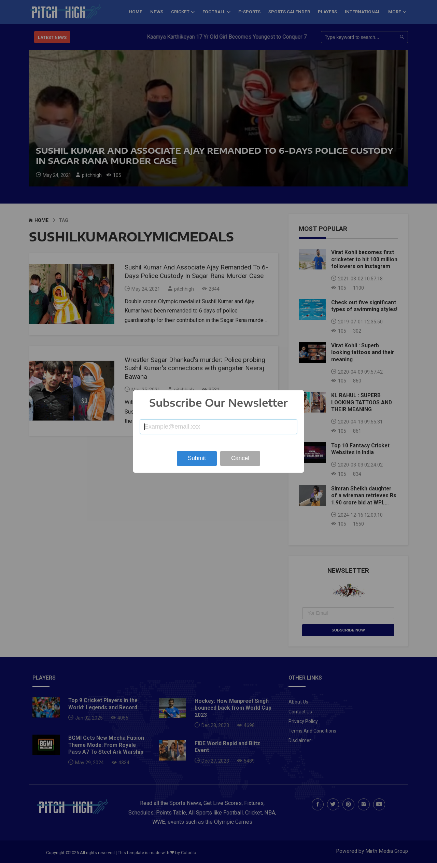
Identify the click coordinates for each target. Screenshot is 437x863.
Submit (197, 458)
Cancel (240, 458)
